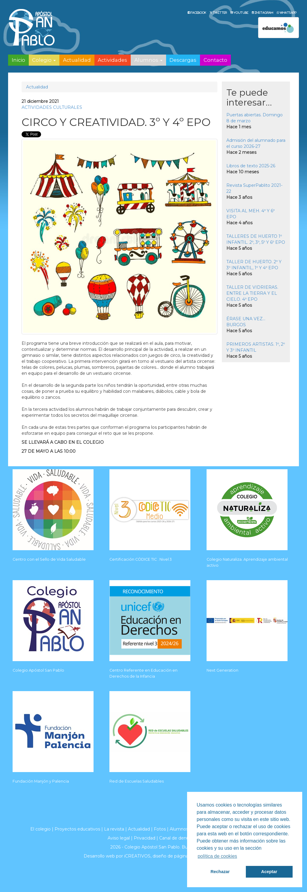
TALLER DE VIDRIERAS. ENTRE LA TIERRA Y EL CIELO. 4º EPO (252, 293)
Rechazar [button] (220, 871)
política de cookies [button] (217, 856)
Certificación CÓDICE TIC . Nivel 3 (140, 559)
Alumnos (179, 829)
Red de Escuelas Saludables (136, 781)
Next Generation (222, 670)
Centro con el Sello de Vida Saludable (49, 559)
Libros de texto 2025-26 (250, 166)
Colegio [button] (44, 60)
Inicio (18, 60)
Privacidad (144, 838)
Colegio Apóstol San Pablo (38, 670)
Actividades (112, 60)
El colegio (40, 829)
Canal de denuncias (179, 838)
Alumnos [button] (148, 60)
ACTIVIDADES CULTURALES (52, 107)
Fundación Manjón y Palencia (41, 781)
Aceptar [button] (269, 871)
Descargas (182, 60)
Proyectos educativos (77, 829)
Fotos (160, 829)
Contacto (215, 60)
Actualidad (77, 60)
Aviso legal (119, 838)
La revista (114, 829)
